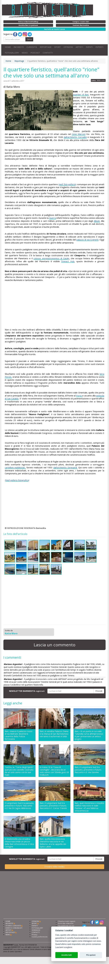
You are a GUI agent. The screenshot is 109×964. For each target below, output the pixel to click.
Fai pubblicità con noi (66, 926)
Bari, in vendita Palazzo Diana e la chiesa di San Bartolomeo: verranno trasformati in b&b (54, 734)
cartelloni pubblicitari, (15, 467)
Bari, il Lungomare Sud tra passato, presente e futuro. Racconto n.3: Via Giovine (88, 770)
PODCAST (35, 52)
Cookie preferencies (39, 937)
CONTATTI (48, 52)
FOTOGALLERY (12, 52)
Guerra (52, 217)
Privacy (34, 934)
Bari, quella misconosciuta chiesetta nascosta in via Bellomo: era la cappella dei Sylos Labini (53, 843)
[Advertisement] (54, 305)
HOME (8, 47)
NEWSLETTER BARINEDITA (27, 691)
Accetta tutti (66, 955)
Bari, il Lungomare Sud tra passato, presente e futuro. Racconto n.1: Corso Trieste (53, 806)
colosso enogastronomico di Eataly (51, 258)
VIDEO (25, 52)
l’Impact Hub (67, 261)
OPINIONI (68, 47)
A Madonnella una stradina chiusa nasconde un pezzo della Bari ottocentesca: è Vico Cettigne (19, 843)
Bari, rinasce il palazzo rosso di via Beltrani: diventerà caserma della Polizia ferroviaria (18, 735)
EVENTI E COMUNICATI (14, 928)
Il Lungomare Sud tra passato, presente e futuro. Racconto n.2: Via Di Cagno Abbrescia (19, 806)
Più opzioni (90, 955)
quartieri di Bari (81, 94)
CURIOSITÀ (32, 47)
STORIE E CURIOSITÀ (13, 926)
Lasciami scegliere (63, 947)
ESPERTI (99, 47)
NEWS (8, 934)
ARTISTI (79, 47)
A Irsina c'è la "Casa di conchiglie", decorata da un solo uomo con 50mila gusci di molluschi (54, 771)
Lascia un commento (54, 645)
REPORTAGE (45, 47)
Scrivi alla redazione (65, 923)
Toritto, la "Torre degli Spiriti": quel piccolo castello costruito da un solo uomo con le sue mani (19, 771)
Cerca (29, 39)
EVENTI (89, 47)
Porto (79, 395)
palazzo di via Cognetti (87, 239)
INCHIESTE (19, 47)
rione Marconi (78, 134)
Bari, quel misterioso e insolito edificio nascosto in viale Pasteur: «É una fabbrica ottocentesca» (89, 807)
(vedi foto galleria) (67, 184)
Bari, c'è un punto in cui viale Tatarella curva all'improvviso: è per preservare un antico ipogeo (89, 735)
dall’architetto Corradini (75, 137)
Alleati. (97, 220)
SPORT (57, 47)
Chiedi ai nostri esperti (66, 921)
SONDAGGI (36, 930)
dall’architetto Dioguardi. (65, 467)
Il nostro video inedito (55, 866)
